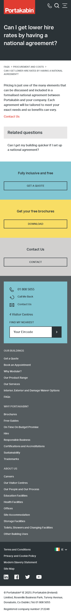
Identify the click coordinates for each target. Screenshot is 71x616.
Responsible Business (17, 440)
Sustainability (12, 452)
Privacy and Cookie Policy (20, 556)
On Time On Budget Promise (21, 427)
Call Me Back (25, 296)
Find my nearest (21, 322)
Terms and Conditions (17, 549)
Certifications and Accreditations (24, 446)
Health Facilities (13, 502)
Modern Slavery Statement (20, 562)
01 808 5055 (26, 289)
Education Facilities (15, 495)
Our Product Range (16, 378)
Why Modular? (13, 371)
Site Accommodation (17, 515)
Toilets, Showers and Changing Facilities (28, 527)
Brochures (10, 414)
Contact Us (11, 116)
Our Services (12, 384)
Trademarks (11, 459)
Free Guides (11, 421)
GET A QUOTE (35, 186)
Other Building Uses (16, 534)
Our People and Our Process (21, 489)
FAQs (7, 397)
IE (59, 550)
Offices (8, 508)
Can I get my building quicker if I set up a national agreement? (35, 147)
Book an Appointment (17, 365)
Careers (9, 476)
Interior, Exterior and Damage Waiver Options (31, 390)
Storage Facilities (14, 521)
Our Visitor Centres (16, 483)
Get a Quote (11, 358)
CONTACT (35, 262)
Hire (6, 433)
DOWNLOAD (35, 224)
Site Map (9, 569)
